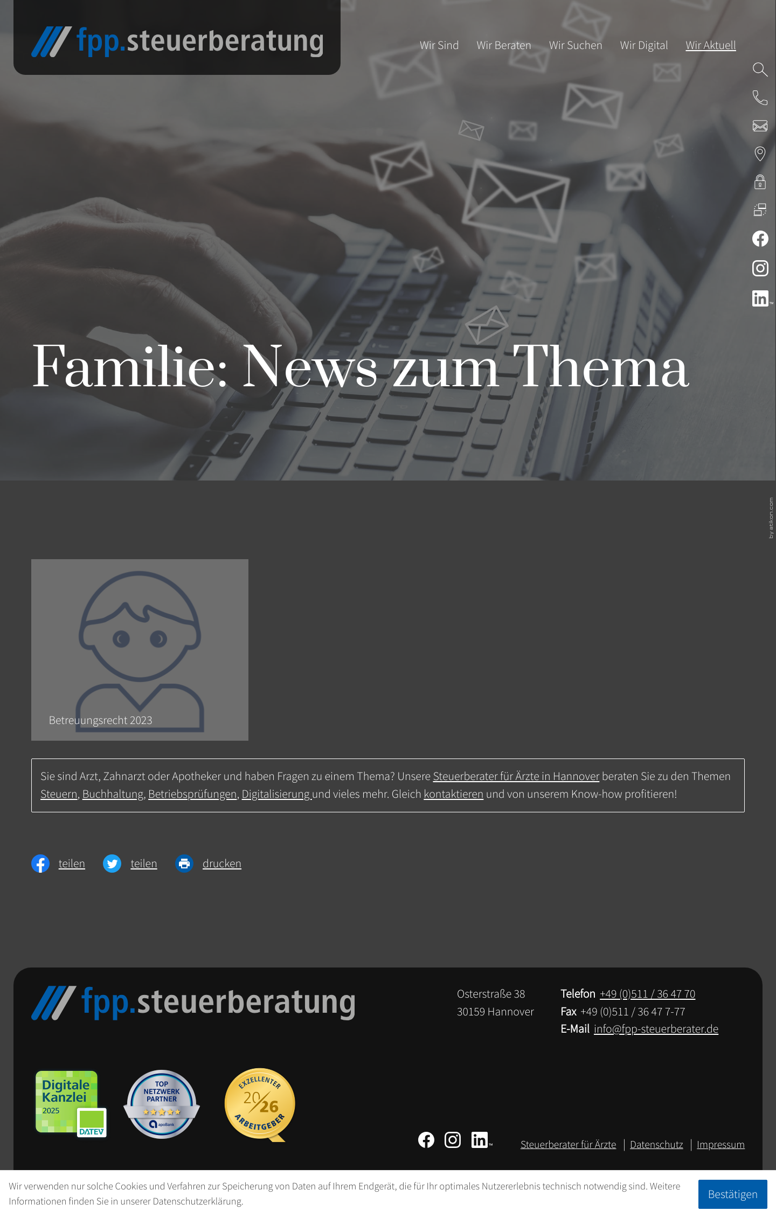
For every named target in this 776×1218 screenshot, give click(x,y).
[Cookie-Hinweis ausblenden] (732, 1194)
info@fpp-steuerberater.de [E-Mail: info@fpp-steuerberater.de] (656, 1028)
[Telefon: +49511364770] (647, 994)
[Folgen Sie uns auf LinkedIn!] (760, 298)
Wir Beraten (504, 45)
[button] (760, 97)
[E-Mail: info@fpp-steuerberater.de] (760, 125)
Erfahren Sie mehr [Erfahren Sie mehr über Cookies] (281, 1201)
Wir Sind (439, 45)
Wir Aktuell (710, 45)
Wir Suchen (575, 45)
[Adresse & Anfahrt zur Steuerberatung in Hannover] (760, 154)
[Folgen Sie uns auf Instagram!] (760, 268)
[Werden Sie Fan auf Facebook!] (760, 239)
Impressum (721, 1144)
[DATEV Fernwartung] (760, 210)
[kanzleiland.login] (760, 182)
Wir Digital (644, 45)
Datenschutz (656, 1144)
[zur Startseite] (177, 41)
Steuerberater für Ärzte (568, 1144)
